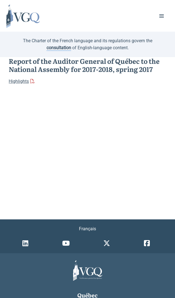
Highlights (19, 81)
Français (87, 228)
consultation (58, 47)
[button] (161, 16)
